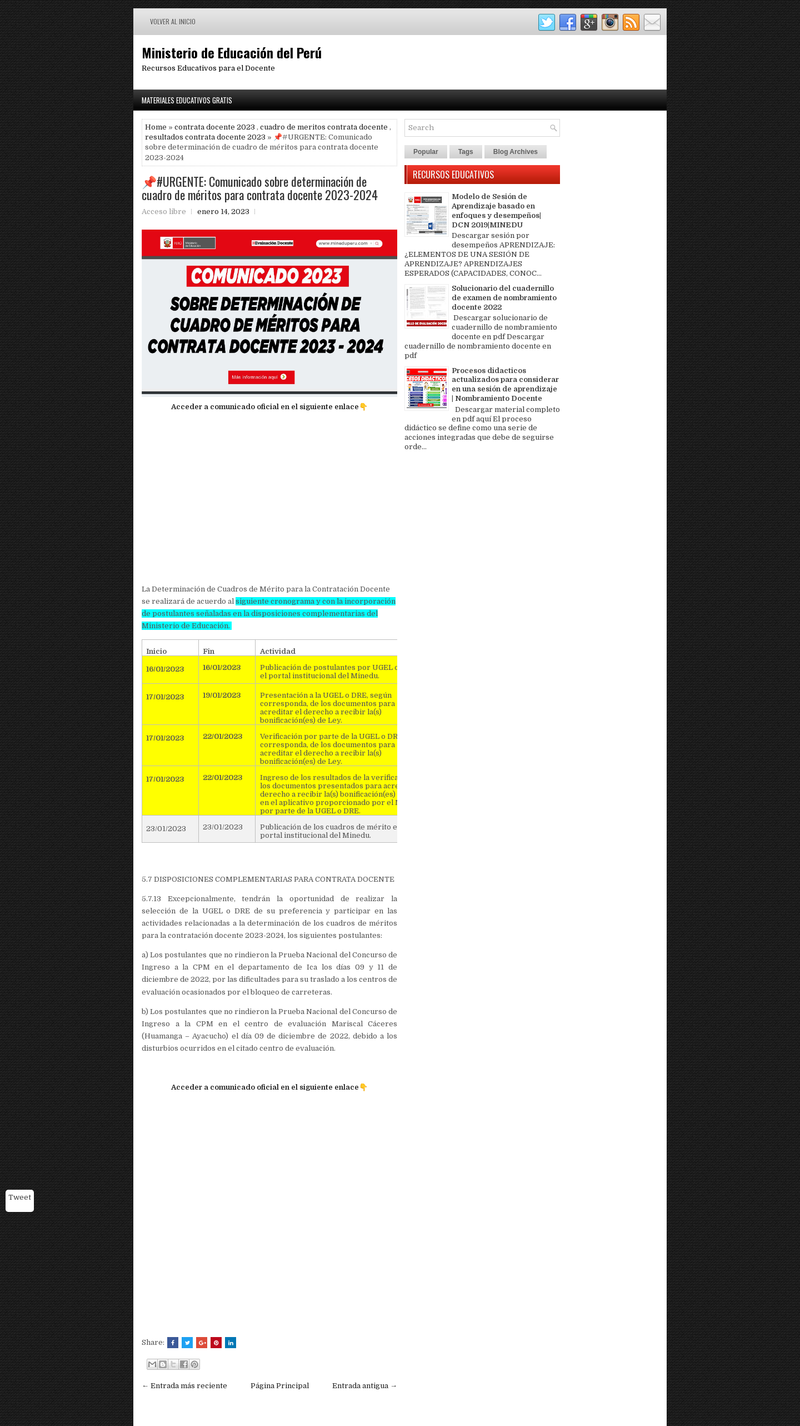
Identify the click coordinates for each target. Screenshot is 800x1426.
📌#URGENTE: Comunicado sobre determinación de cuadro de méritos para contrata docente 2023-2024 (260, 188)
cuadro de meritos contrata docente (324, 127)
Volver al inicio (173, 21)
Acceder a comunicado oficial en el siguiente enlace (265, 407)
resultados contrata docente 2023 (205, 137)
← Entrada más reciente (184, 1386)
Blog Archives (515, 152)
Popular (425, 152)
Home (156, 127)
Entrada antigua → (364, 1386)
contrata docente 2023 (214, 127)
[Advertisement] (269, 498)
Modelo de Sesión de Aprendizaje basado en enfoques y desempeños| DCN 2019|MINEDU (496, 210)
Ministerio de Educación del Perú (232, 52)
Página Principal (280, 1386)
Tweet (19, 1197)
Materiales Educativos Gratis (187, 100)
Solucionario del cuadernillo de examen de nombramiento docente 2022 (504, 297)
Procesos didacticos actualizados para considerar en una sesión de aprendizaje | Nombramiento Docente (505, 384)
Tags (465, 152)
